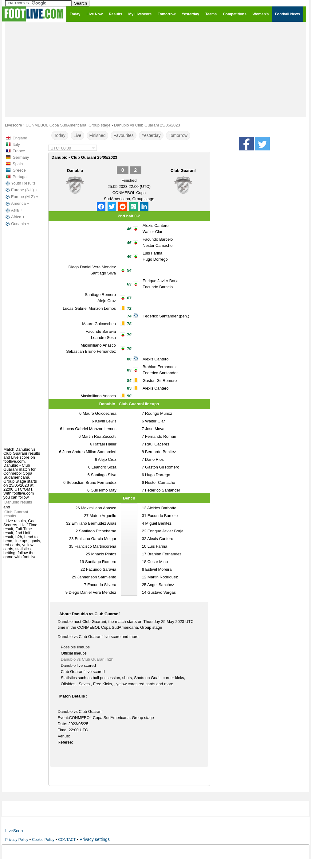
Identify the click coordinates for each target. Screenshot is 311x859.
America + (16, 203)
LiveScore (14, 830)
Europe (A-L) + (20, 190)
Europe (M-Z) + (21, 196)
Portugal (20, 176)
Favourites (123, 135)
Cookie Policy (43, 840)
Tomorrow (178, 135)
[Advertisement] (155, 69)
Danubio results (18, 502)
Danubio (75, 170)
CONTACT (67, 840)
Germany (21, 157)
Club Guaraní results (16, 514)
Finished (97, 135)
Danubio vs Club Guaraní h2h (87, 659)
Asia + (13, 210)
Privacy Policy (16, 840)
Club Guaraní (183, 170)
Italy (16, 144)
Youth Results (20, 183)
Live (77, 135)
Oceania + (17, 223)
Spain (18, 163)
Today (59, 135)
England (20, 138)
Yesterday (151, 135)
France (19, 151)
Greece (19, 170)
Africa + (14, 217)
